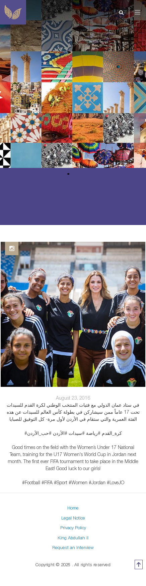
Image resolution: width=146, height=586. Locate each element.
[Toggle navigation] (142, 12)
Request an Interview (73, 547)
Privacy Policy (73, 527)
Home (73, 507)
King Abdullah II (73, 537)
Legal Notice (73, 518)
